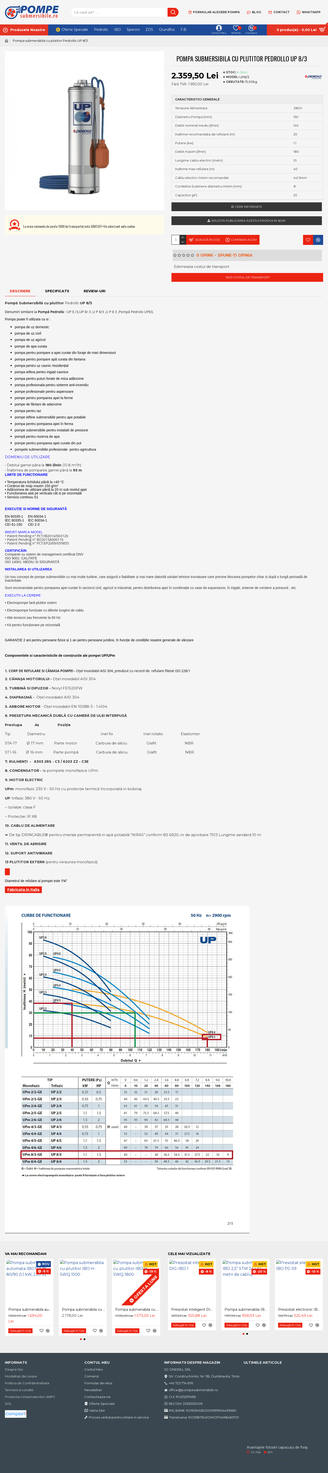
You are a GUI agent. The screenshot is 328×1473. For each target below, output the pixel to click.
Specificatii (57, 291)
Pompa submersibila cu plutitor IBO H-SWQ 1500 (84, 1309)
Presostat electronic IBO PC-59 (300, 1309)
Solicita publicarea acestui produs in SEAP (248, 220)
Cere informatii (248, 206)
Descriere (20, 291)
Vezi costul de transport (247, 277)
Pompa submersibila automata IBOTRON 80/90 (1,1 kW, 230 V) (30, 1309)
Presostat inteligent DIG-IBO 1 (193, 1309)
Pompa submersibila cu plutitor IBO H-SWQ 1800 (137, 1309)
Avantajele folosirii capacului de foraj (277, 1447)
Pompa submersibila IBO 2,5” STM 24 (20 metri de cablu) (246, 1309)
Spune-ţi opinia (235, 255)
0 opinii (204, 255)
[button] (81, 1339)
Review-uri (94, 291)
